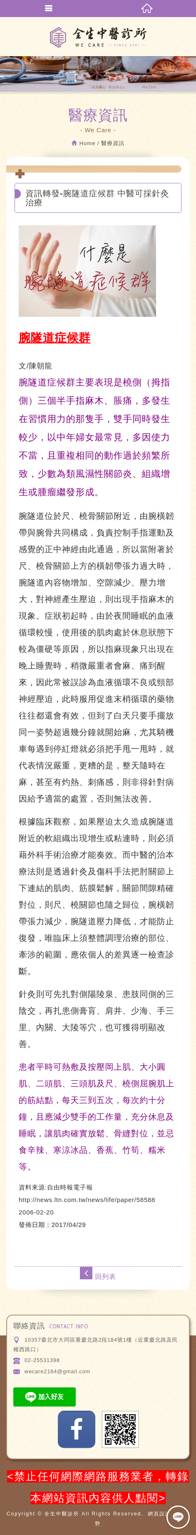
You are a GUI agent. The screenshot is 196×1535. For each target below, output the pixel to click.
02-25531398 (42, 1360)
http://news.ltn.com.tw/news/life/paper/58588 (87, 1199)
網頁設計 (159, 1514)
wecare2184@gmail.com (57, 1371)
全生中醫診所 (98, 37)
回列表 (98, 1273)
